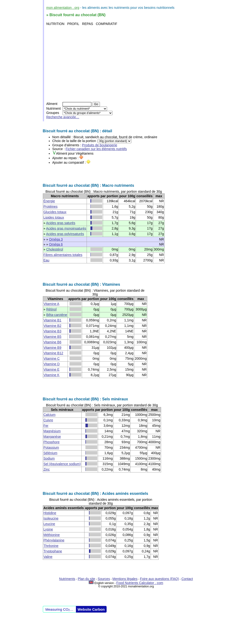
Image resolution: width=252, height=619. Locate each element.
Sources (104, 579)
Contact (187, 579)
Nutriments (67, 579)
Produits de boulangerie (99, 145)
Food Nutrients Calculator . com (139, 583)
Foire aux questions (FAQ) (159, 579)
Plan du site (86, 579)
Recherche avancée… (62, 117)
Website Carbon (91, 609)
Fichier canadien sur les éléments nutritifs (96, 149)
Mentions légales (125, 579)
